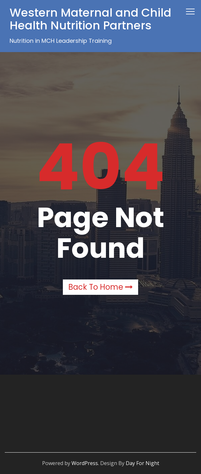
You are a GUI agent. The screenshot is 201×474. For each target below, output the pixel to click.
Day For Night (142, 463)
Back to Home (100, 287)
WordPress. (85, 463)
